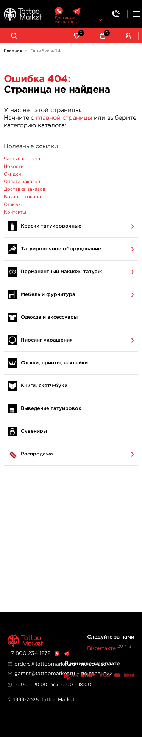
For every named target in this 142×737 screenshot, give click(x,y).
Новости (14, 166)
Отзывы (13, 204)
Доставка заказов (24, 189)
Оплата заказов (22, 182)
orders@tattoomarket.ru (44, 664)
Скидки (12, 174)
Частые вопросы (23, 159)
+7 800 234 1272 (29, 653)
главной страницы (64, 118)
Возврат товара (22, 197)
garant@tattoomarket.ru (44, 673)
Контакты (15, 212)
